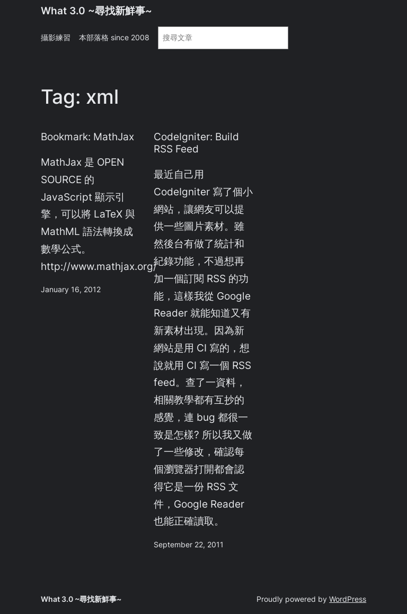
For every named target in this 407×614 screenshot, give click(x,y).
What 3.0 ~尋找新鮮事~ (96, 10)
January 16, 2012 (71, 289)
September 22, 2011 (189, 544)
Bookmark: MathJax (87, 137)
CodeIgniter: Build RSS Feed (196, 143)
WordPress (347, 598)
